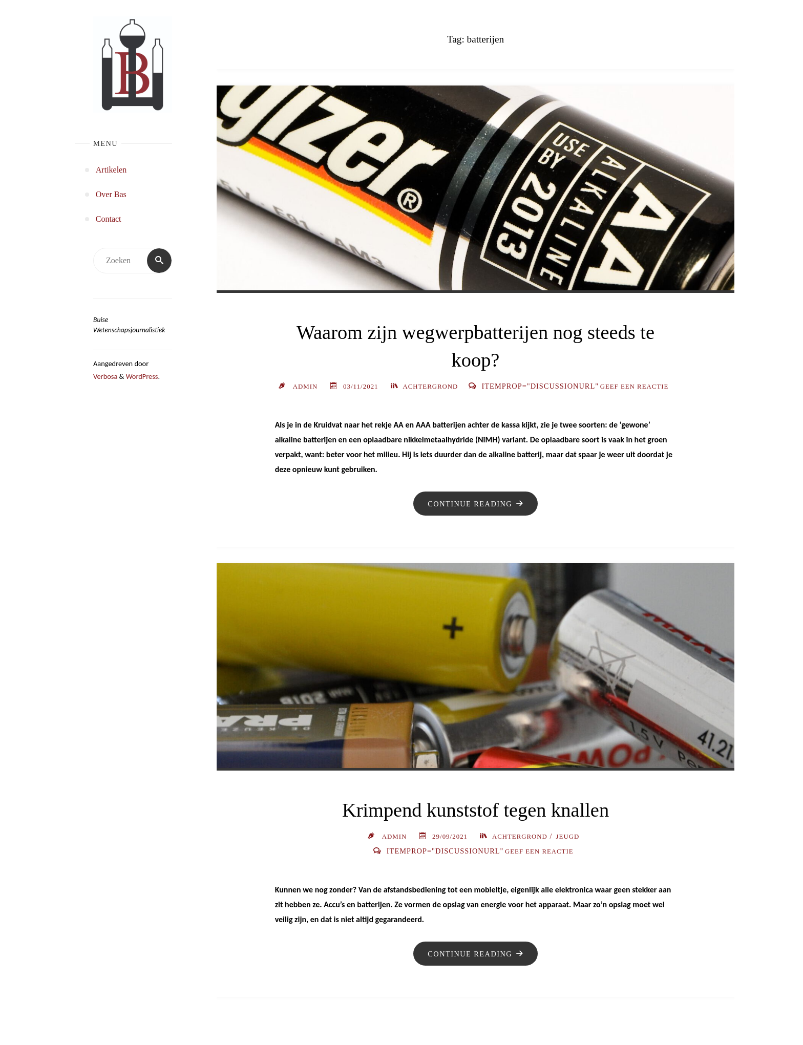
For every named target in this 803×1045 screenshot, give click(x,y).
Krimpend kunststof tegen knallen (475, 825)
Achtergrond (536, 386)
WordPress (142, 376)
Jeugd (568, 851)
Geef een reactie (539, 400)
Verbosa (105, 376)
